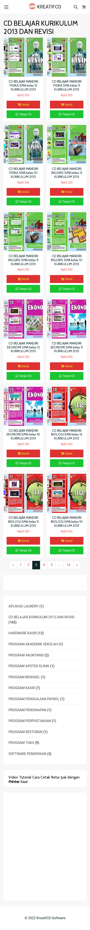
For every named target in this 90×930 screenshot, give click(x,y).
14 (68, 565)
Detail (23, 104)
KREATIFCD (45, 6)
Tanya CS (23, 114)
